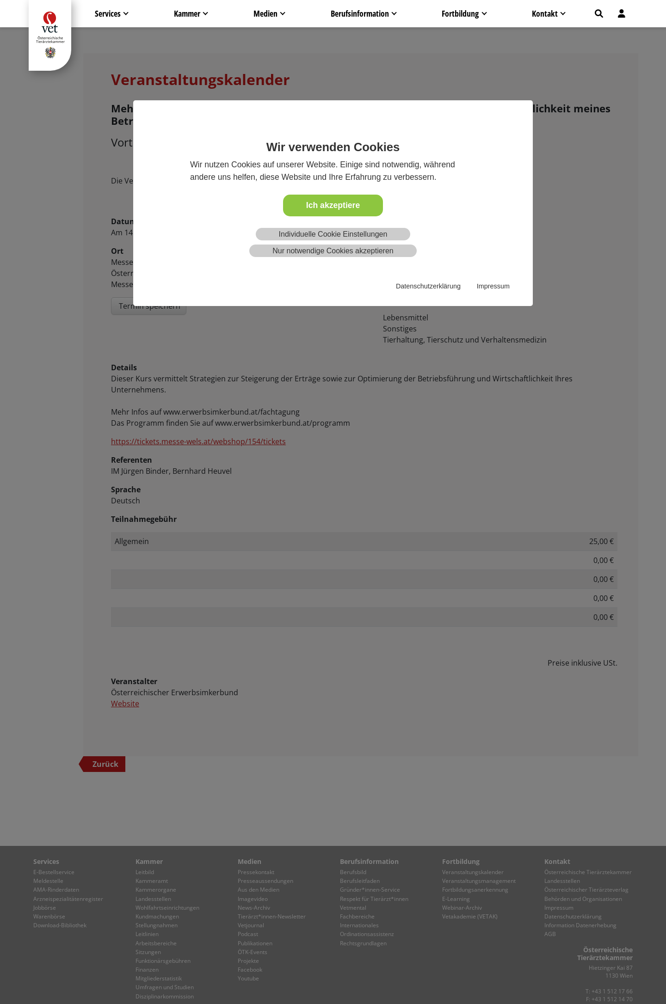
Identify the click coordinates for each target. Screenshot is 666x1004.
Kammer (187, 13)
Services (108, 13)
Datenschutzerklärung (428, 286)
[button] (599, 14)
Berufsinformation (360, 13)
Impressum (493, 286)
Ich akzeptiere (333, 205)
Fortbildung (460, 13)
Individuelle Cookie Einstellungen (333, 234)
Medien (265, 13)
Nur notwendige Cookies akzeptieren (332, 251)
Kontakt (545, 13)
